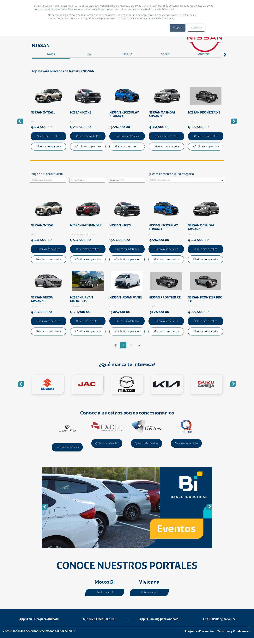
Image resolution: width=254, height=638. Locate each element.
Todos (51, 54)
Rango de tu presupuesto (46, 173)
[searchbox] (187, 180)
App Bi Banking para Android (158, 619)
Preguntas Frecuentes (199, 631)
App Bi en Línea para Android (39, 619)
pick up (127, 54)
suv (89, 54)
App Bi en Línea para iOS (99, 619)
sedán (165, 54)
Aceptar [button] (177, 27)
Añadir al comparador (48, 146)
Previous (21, 384)
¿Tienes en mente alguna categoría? (172, 173)
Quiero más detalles (48, 136)
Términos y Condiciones (233, 631)
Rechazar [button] (196, 27)
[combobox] (186, 180)
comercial (203, 54)
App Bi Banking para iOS (219, 619)
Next (224, 61)
